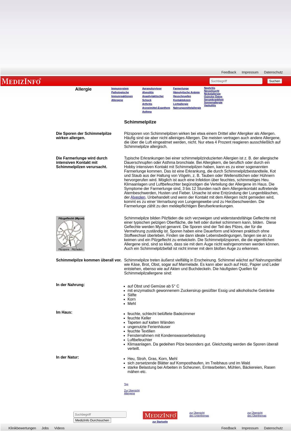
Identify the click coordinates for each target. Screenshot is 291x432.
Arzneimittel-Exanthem (156, 107)
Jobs (45, 428)
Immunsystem (120, 88)
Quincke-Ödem (213, 96)
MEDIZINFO (22, 81)
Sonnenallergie (213, 102)
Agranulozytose (152, 88)
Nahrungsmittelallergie (187, 107)
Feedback (228, 72)
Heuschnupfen (182, 96)
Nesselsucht (211, 90)
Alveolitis (148, 92)
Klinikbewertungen (22, 428)
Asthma (147, 111)
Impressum (250, 72)
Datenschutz (273, 72)
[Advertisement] (146, 34)
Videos (59, 428)
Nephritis (209, 87)
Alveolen (138, 197)
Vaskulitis (210, 105)
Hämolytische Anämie (186, 92)
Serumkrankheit (214, 99)
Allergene (117, 100)
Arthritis (147, 103)
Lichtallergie (180, 103)
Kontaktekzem (182, 100)
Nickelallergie (212, 93)
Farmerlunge (181, 88)
